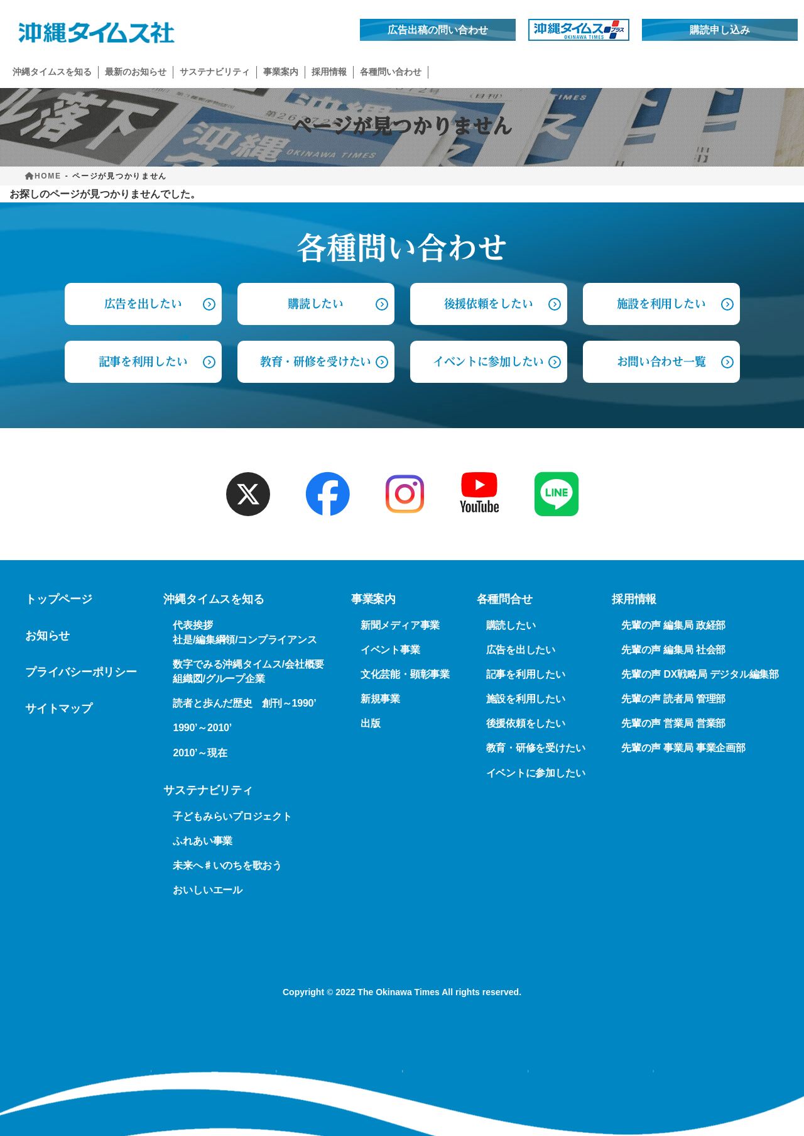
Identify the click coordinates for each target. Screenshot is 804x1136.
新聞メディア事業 (400, 625)
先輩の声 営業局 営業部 (673, 724)
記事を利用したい (143, 361)
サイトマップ (58, 708)
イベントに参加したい (488, 361)
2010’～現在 (200, 752)
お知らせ (47, 635)
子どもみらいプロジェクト (232, 816)
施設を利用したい (661, 303)
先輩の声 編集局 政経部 (673, 625)
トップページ (58, 599)
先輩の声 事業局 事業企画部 (683, 748)
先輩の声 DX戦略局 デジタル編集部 (700, 674)
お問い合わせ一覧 (661, 361)
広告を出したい (520, 649)
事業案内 (373, 599)
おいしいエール (207, 890)
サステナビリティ (208, 790)
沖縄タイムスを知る (213, 599)
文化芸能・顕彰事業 (405, 674)
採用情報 (634, 599)
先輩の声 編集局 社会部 (673, 649)
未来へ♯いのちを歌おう (227, 865)
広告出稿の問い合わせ (438, 30)
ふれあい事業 (202, 840)
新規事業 (380, 698)
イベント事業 (390, 649)
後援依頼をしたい (488, 303)
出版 (371, 724)
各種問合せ (505, 599)
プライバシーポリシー (81, 672)
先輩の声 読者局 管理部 (673, 698)
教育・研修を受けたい (315, 361)
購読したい (315, 303)
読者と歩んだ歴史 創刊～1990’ (244, 703)
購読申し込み (720, 30)
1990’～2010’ (202, 728)
